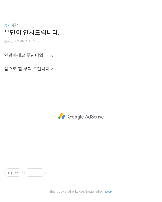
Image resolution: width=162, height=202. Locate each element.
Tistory (108, 191)
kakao (79, 191)
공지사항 (11, 25)
